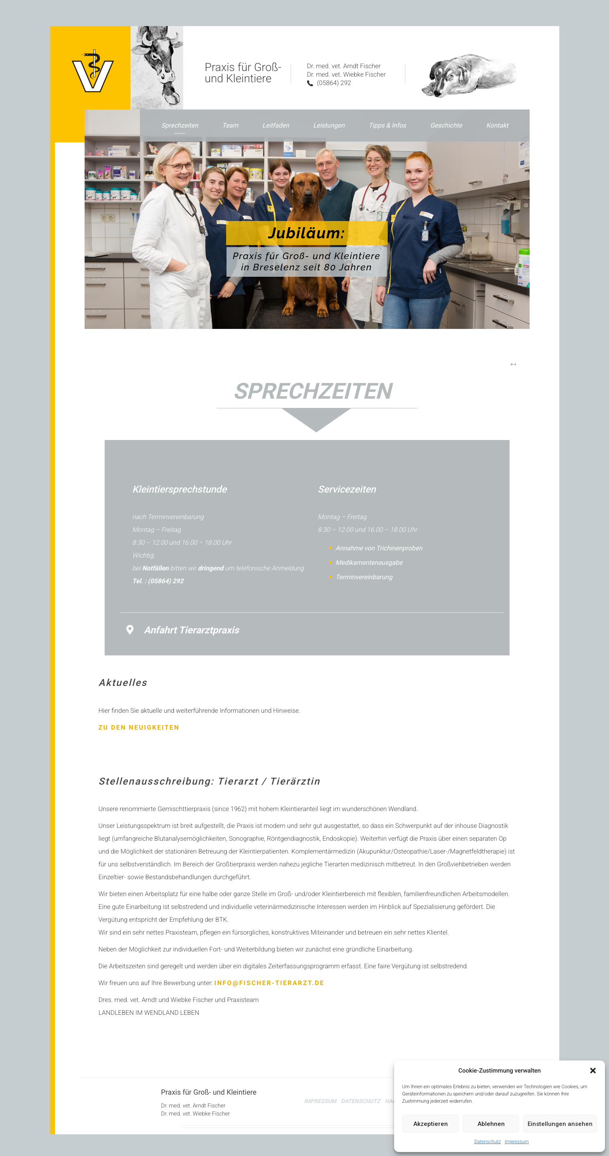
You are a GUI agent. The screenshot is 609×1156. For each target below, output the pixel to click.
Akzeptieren (430, 1124)
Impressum (517, 1141)
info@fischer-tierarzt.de (269, 979)
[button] (593, 1071)
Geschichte (446, 125)
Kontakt (497, 125)
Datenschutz (487, 1141)
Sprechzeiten (179, 125)
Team (230, 125)
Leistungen (328, 125)
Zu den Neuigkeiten (139, 723)
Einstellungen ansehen (560, 1124)
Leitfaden (275, 125)
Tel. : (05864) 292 (158, 576)
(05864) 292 (329, 83)
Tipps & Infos (387, 125)
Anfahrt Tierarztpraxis (182, 625)
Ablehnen (491, 1124)
